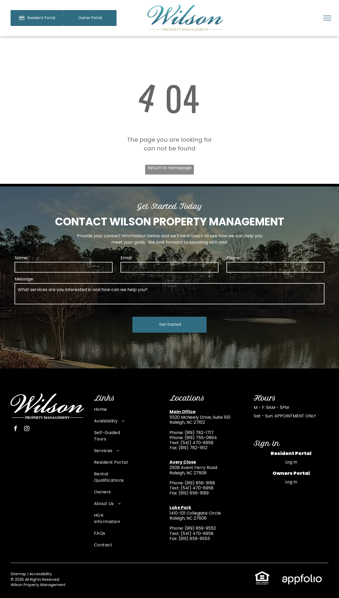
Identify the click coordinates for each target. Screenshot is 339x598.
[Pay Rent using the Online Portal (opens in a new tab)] (37, 18)
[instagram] (27, 429)
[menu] (327, 18)
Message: (24, 279)
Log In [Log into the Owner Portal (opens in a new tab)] (291, 482)
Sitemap (18, 574)
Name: (21, 258)
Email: (126, 258)
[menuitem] (111, 412)
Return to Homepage (169, 168)
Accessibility (40, 574)
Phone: (233, 258)
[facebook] (16, 429)
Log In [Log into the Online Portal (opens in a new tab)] (291, 462)
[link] (90, 18)
